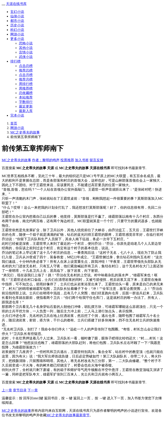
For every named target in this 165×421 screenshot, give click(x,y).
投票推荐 (67, 160)
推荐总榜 (26, 70)
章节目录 (20, 390)
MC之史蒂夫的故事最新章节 (68, 415)
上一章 (7, 390)
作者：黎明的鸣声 (46, 160)
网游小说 (17, 34)
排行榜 (15, 61)
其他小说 (26, 48)
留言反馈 (96, 160)
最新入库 (26, 111)
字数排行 (26, 102)
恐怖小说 (26, 43)
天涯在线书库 (16, 4)
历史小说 (17, 25)
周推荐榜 (26, 88)
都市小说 (17, 21)
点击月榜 (26, 75)
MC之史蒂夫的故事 (25, 132)
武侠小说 (26, 57)
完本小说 (17, 115)
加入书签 (82, 160)
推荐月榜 (26, 79)
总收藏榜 (26, 93)
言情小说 (26, 52)
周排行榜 (26, 84)
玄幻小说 (17, 12)
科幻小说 (17, 30)
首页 (13, 123)
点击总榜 (26, 66)
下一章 (33, 390)
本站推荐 (26, 97)
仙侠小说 (17, 16)
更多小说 (17, 39)
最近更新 (26, 106)
